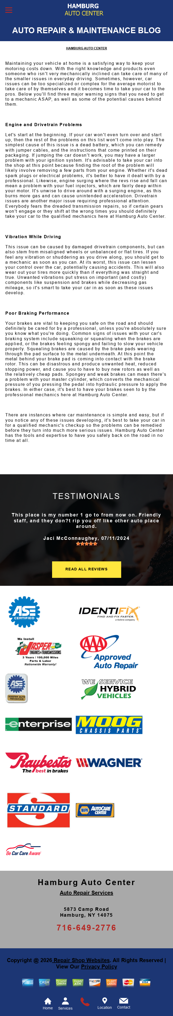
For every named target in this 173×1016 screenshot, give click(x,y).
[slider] (86, 543)
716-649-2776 (87, 927)
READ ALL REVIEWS (86, 569)
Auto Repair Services (86, 893)
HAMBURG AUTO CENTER (86, 48)
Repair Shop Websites (81, 960)
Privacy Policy (99, 967)
